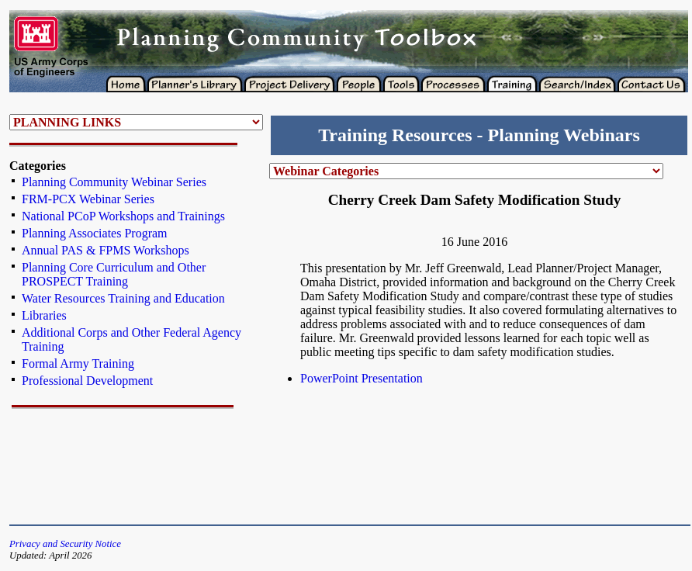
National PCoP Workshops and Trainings (123, 216)
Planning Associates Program (95, 233)
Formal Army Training (78, 363)
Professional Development (87, 380)
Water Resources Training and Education (123, 298)
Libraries (44, 315)
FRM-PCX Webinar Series (88, 199)
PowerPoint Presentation (361, 378)
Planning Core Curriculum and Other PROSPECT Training (114, 274)
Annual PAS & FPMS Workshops (105, 250)
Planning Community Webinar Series (114, 182)
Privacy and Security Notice (65, 543)
